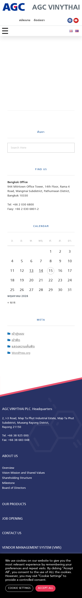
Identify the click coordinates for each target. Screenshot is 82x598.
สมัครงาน (24, 20)
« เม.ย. (11, 302)
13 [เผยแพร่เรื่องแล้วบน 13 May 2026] (31, 271)
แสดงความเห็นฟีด (23, 346)
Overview (8, 468)
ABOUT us (10, 456)
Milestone (8, 483)
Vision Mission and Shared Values (23, 473)
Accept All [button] (45, 588)
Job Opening (12, 519)
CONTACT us (11, 533)
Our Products (14, 504)
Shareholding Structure (17, 478)
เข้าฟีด (16, 340)
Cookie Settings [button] (19, 588)
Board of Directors (14, 488)
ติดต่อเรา (39, 20)
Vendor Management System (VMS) (31, 547)
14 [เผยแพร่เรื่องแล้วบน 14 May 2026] (41, 271)
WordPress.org (21, 353)
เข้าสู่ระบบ (18, 334)
